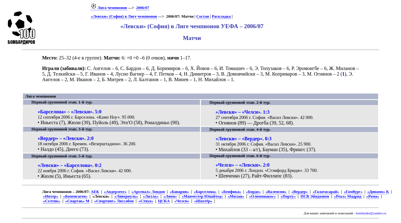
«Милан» (236, 196)
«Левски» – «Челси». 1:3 (243, 112)
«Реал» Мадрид (347, 196)
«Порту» (288, 196)
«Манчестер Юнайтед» (202, 196)
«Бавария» (179, 192)
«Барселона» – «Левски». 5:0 (70, 111)
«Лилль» (151, 196)
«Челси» (182, 201)
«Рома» (372, 196)
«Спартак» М (77, 201)
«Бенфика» (231, 192)
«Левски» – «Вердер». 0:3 (244, 138)
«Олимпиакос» (262, 196)
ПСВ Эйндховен (315, 196)
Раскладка (221, 16)
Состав (202, 16)
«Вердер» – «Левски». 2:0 (66, 138)
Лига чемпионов (109, 8)
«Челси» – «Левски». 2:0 (243, 165)
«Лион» (170, 196)
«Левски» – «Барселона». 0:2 (70, 165)
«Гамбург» (353, 192)
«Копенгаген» (75, 196)
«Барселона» (205, 192)
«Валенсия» (275, 192)
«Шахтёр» (203, 201)
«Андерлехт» (115, 192)
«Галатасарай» (326, 192)
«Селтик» (51, 201)
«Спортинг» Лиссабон (114, 201)
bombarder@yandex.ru (371, 213)
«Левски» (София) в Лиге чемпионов (124, 16)
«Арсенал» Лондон (148, 192)
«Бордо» (253, 192)
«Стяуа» (145, 201)
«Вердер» (299, 192)
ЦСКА (164, 201)
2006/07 (142, 8)
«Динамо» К (378, 192)
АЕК (95, 192)
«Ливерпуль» (126, 196)
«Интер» (50, 196)
